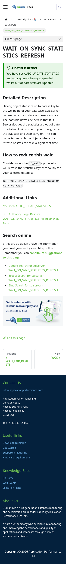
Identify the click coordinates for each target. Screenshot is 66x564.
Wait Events (9, 482)
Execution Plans (12, 487)
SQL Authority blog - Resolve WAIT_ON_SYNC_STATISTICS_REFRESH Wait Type (31, 218)
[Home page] (6, 19)
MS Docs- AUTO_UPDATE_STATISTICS (27, 206)
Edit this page (14, 338)
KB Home (8, 478)
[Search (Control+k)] (59, 7)
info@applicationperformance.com (23, 390)
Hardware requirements (16, 457)
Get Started (9, 447)
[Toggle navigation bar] (5, 7)
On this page (13, 39)
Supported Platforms (15, 452)
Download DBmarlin (14, 442)
